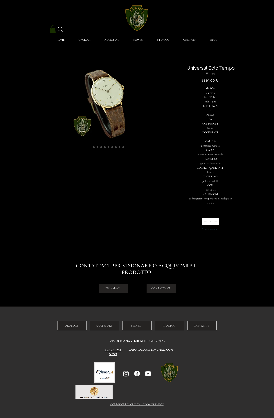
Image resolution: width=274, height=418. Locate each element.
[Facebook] (137, 373)
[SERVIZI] (137, 325)
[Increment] (216, 221)
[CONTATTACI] (161, 288)
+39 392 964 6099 (113, 352)
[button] (53, 29)
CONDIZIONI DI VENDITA (126, 404)
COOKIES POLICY (153, 404)
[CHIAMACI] (113, 288)
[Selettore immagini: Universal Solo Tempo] (90, 147)
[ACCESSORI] (104, 325)
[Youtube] (148, 373)
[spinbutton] (210, 221)
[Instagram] (126, 373)
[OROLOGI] (71, 325)
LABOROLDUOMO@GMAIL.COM (151, 349)
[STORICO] (169, 325)
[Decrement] (205, 221)
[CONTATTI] (202, 325)
